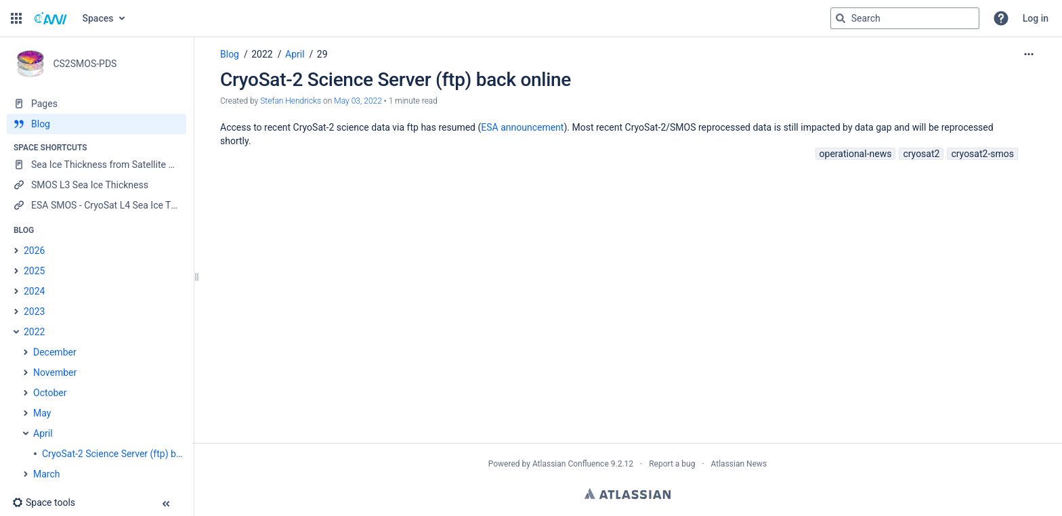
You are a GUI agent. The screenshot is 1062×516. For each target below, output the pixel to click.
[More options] (1029, 54)
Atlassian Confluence (570, 464)
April (295, 54)
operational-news (856, 153)
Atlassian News (739, 464)
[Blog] (96, 124)
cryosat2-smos (982, 153)
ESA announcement (522, 127)
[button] (16, 18)
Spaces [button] (98, 18)
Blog (229, 54)
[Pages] (96, 103)
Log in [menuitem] (1035, 18)
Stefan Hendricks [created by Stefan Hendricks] (290, 101)
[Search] (840, 18)
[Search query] (904, 18)
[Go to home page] (51, 18)
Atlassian (628, 493)
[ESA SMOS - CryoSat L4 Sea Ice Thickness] (96, 205)
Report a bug (672, 464)
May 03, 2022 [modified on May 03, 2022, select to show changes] (358, 101)
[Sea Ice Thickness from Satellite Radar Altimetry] (96, 164)
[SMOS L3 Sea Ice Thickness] (96, 185)
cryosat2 (921, 153)
